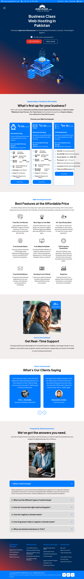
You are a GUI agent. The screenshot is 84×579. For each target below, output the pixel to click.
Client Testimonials (65, 552)
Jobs (66, 1)
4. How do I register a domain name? (26, 514)
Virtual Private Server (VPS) (49, 548)
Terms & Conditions (66, 561)
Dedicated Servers (48, 551)
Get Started (34, 41)
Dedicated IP (13, 554)
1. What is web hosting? (21, 484)
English (80, 1)
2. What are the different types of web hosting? (31, 500)
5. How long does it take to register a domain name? (33, 522)
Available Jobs (47, 563)
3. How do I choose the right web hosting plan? (31, 507)
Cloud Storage (47, 556)
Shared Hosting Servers (50, 554)
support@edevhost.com (11, 1)
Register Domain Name (16, 550)
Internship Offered (48, 565)
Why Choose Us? (65, 550)
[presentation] (40, 412)
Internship (72, 1)
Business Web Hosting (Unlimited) (33, 553)
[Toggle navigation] (4, 8)
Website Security (14, 557)
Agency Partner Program (50, 560)
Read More (50, 41)
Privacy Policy (64, 559)
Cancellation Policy (66, 557)
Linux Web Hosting (31, 548)
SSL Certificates (14, 552)
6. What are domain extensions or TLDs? (28, 529)
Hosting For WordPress (33, 556)
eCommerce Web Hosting (31, 559)
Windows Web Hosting (33, 550)
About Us (60, 1)
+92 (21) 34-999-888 (31, 1)
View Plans (20, 182)
